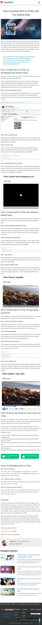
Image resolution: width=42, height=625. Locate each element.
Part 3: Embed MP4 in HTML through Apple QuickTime (16, 60)
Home (8, 604)
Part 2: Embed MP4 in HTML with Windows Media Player (17, 58)
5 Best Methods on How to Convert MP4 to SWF (29, 580)
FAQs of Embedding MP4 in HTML (11, 64)
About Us (17, 612)
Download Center (7, 613)
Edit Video (27, 541)
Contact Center (24, 616)
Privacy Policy (16, 615)
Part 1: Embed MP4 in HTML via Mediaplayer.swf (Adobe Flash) (19, 56)
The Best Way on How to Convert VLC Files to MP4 (29, 568)
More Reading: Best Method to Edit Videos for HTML (16, 62)
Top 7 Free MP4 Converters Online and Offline (28, 590)
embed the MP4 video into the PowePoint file (18, 76)
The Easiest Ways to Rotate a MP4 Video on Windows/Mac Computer (28, 556)
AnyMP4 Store (6, 616)
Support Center (24, 613)
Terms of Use (17, 617)
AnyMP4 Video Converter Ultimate (18, 423)
